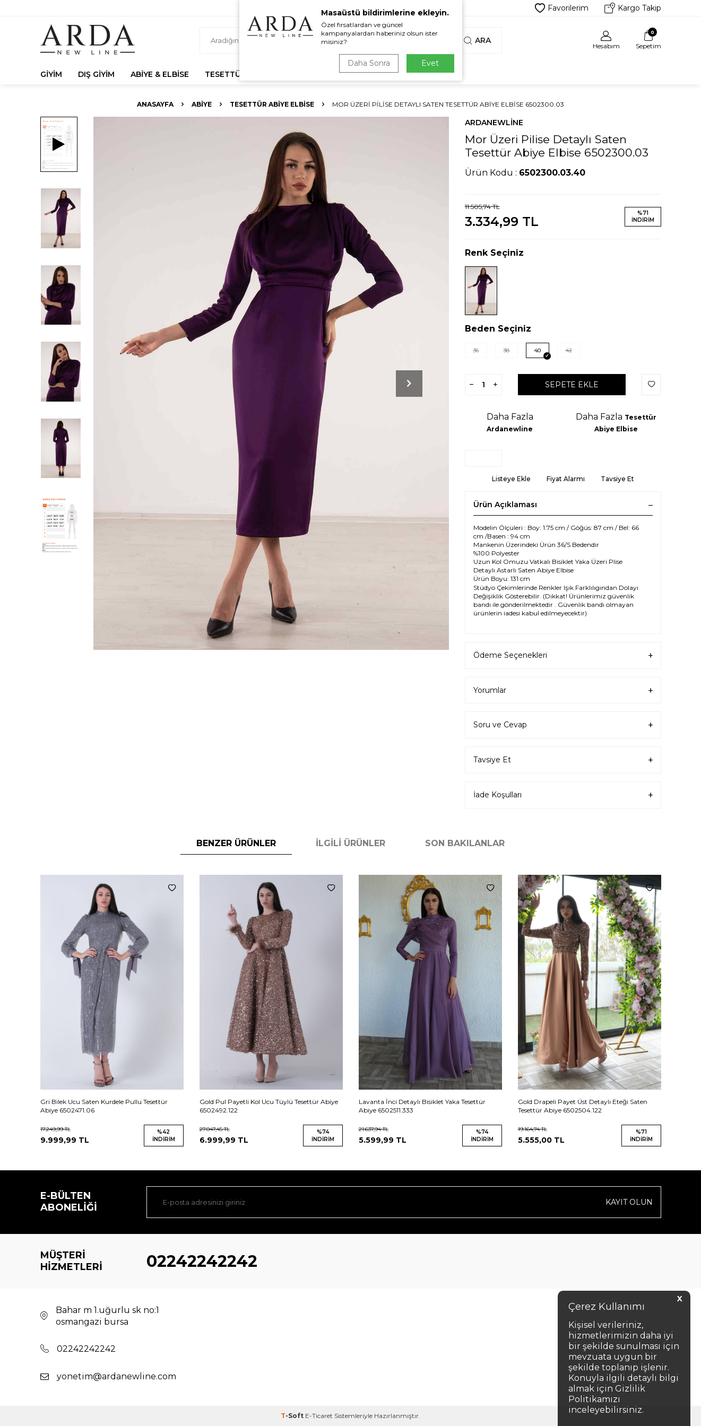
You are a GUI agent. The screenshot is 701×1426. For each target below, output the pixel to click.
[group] (271, 383)
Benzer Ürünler (236, 843)
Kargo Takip (632, 8)
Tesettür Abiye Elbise (272, 104)
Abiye (202, 104)
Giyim (51, 74)
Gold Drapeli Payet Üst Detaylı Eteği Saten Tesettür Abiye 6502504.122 (582, 1106)
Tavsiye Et (617, 479)
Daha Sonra (369, 63)
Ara (477, 40)
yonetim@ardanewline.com (116, 1376)
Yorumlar (563, 690)
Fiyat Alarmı (566, 479)
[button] (409, 383)
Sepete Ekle (572, 384)
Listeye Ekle (511, 479)
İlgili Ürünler (350, 843)
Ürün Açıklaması (563, 504)
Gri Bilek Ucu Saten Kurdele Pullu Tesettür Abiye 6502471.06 (104, 1106)
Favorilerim (562, 8)
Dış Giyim (96, 74)
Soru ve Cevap (563, 725)
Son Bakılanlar (465, 843)
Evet (430, 63)
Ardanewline (494, 122)
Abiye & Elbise (160, 74)
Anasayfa (155, 104)
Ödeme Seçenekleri (563, 655)
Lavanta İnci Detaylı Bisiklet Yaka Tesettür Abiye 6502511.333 (422, 1106)
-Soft (293, 1416)
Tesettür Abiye (238, 74)
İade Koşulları (563, 795)
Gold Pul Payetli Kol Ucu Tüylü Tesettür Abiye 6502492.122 (269, 1106)
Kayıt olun (629, 1202)
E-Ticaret (319, 1416)
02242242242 (201, 1261)
